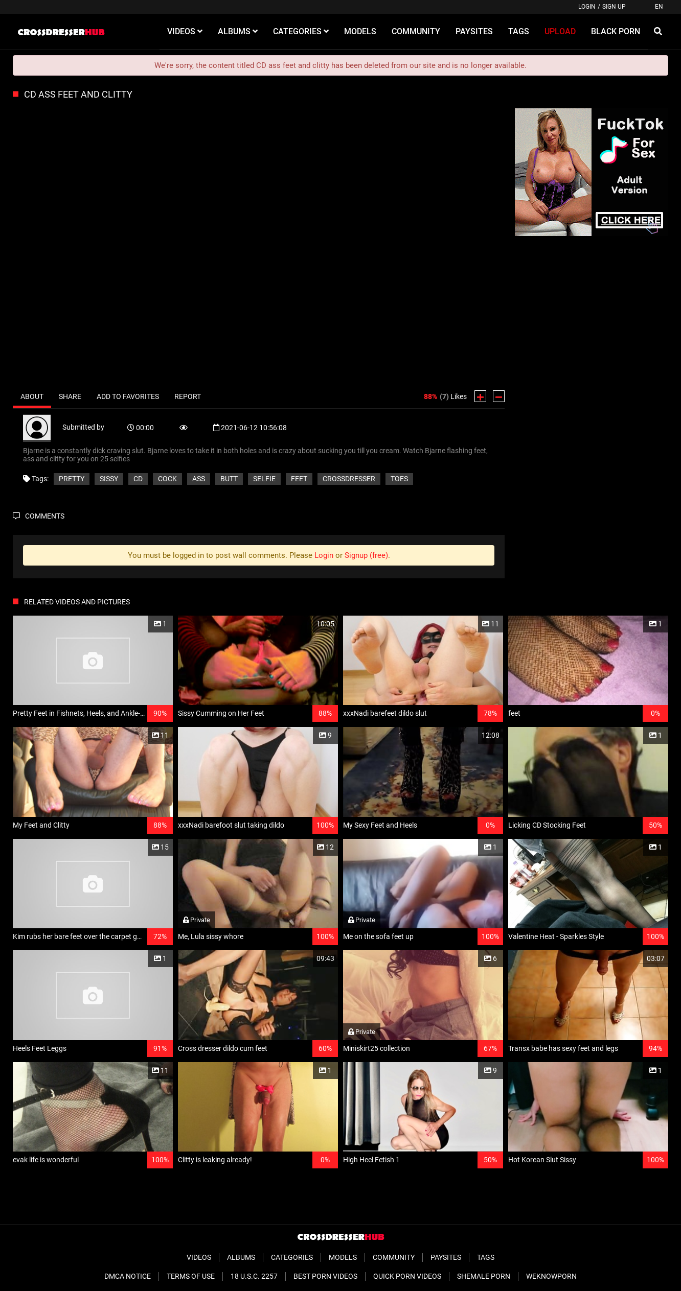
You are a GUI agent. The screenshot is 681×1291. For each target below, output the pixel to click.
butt (229, 479)
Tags (485, 1257)
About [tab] (31, 396)
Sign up (614, 6)
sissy (109, 479)
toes (399, 479)
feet (299, 479)
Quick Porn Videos (407, 1276)
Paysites (445, 1257)
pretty (71, 479)
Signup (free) (366, 555)
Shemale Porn (483, 1276)
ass (198, 479)
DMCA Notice (127, 1276)
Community (394, 1257)
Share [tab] (70, 396)
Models (343, 1257)
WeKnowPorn (551, 1276)
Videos (199, 1257)
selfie (264, 479)
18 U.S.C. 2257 (254, 1276)
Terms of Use (191, 1276)
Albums (241, 1257)
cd (138, 479)
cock (167, 479)
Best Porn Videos (325, 1276)
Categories (292, 1257)
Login (587, 6)
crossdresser (349, 479)
